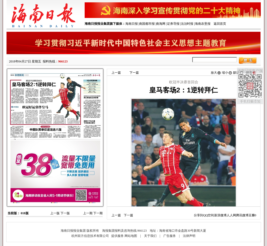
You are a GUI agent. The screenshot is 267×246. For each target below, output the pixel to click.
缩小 (227, 72)
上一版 (55, 213)
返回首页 (220, 24)
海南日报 (131, 24)
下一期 (98, 213)
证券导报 (173, 24)
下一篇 (134, 72)
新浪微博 (220, 215)
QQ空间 (208, 215)
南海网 (160, 24)
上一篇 (116, 72)
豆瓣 (252, 215)
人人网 (231, 215)
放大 (216, 72)
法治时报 (187, 24)
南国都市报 (147, 24)
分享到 (198, 215)
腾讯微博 (242, 215)
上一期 (87, 213)
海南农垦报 (202, 24)
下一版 (65, 213)
